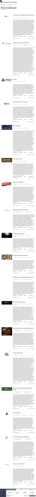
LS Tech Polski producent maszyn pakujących (21, 436)
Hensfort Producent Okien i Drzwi (19, 463)
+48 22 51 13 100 (26, 17)
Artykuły (8, 4)
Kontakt (16, 4)
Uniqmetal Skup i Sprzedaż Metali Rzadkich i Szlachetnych (23, 277)
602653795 (15, 258)
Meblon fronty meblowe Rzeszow (19, 301)
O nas (1, 491)
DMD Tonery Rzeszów (16, 412)
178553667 (15, 236)
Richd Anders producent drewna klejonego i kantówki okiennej (28, 392)
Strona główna (4, 4)
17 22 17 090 (24, 355)
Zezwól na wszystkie (32, 495)
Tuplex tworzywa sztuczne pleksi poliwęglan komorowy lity (23, 15)
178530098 (25, 415)
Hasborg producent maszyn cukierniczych (20, 209)
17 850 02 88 (24, 81)
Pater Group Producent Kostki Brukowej (20, 101)
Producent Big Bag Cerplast (18, 352)
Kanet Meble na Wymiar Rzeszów (19, 233)
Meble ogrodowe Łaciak (17, 158)
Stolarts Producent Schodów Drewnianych (20, 255)
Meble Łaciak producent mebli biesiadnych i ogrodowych (23, 328)
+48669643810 (19, 439)
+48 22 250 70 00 (26, 128)
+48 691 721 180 (15, 304)
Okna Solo (15, 79)
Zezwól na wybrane (26, 495)
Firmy (12, 4)
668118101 (19, 392)
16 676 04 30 (22, 466)
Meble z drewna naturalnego (18, 182)
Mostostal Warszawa (17, 125)
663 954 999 (26, 161)
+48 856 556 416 (27, 104)
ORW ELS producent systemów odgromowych (21, 42)
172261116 (18, 212)
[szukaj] (29, 2)
